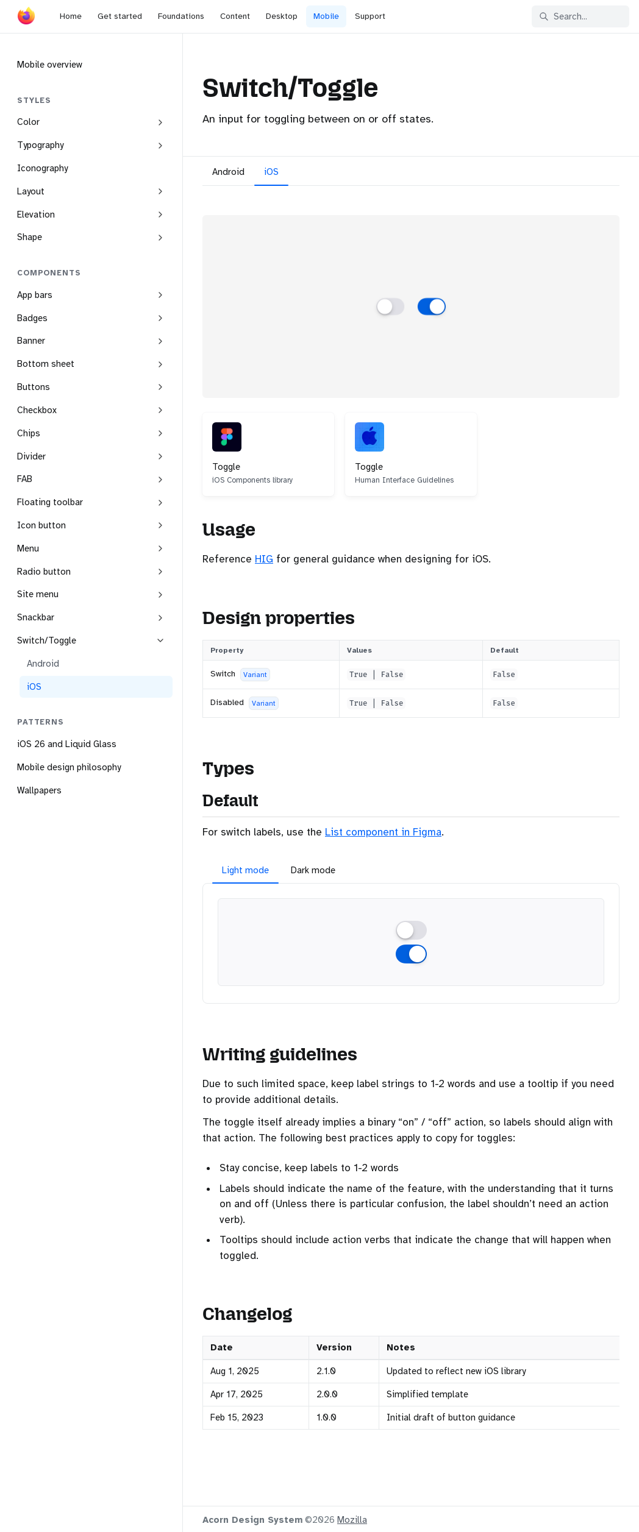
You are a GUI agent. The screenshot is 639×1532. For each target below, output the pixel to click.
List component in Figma (383, 832)
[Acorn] (26, 18)
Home (71, 16)
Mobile (326, 16)
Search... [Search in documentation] (563, 16)
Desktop (282, 16)
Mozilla (352, 1519)
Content (235, 16)
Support (370, 16)
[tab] (228, 173)
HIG (264, 559)
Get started (120, 16)
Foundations (181, 16)
